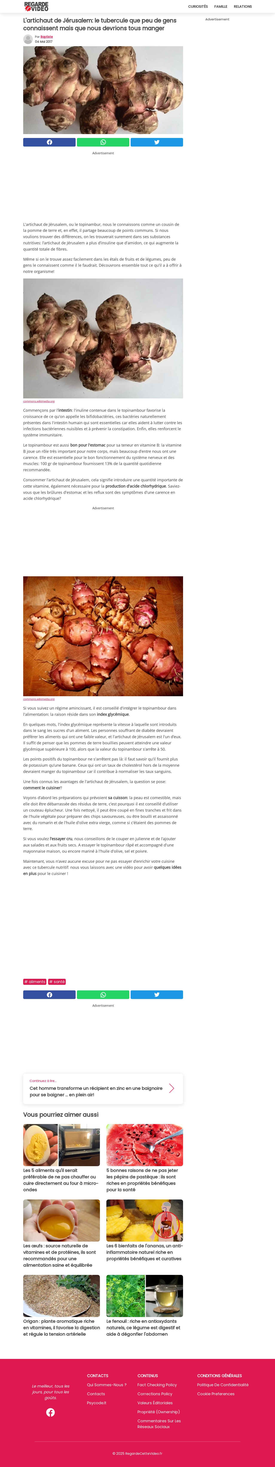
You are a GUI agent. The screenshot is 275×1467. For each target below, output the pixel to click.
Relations (243, 6)
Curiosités (198, 6)
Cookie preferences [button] (216, 1394)
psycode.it (96, 1403)
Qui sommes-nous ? (107, 1384)
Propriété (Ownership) (159, 1412)
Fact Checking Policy (157, 1384)
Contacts (96, 1394)
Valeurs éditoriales (155, 1403)
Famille (220, 6)
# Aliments (34, 981)
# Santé (57, 981)
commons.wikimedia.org (39, 401)
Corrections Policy (155, 1394)
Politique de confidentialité (223, 1384)
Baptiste (47, 37)
